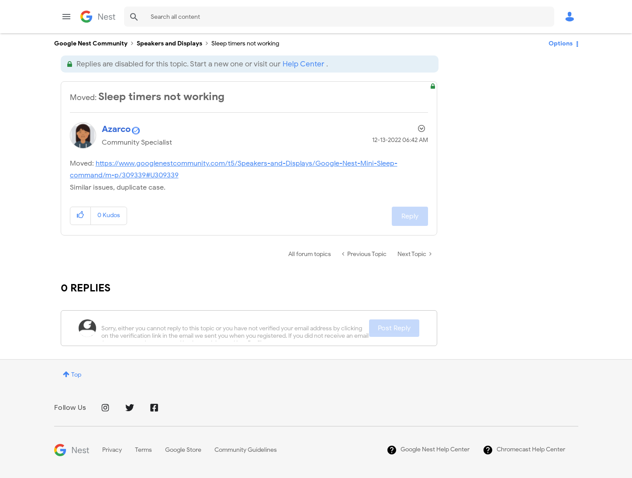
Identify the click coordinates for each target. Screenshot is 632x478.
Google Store (183, 450)
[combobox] (339, 17)
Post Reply (394, 328)
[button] (80, 215)
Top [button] (76, 374)
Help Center (303, 64)
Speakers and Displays (169, 43)
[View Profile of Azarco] (116, 129)
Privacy (112, 450)
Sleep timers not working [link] (245, 43)
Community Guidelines (245, 450)
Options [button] (561, 43)
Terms (143, 450)
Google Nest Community (97, 17)
